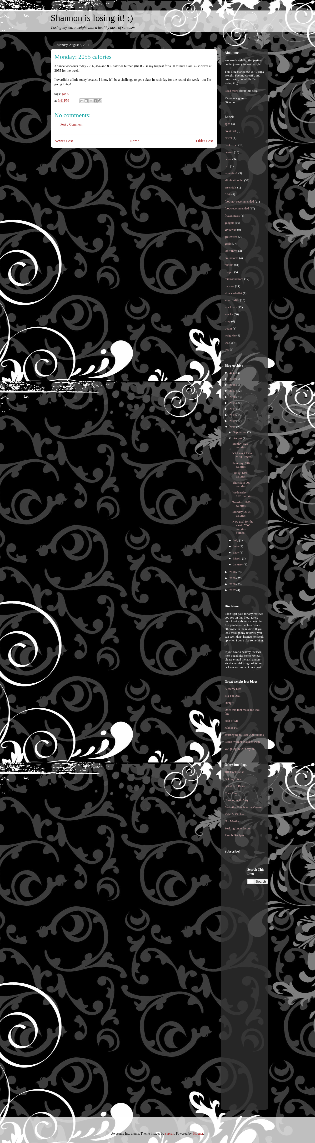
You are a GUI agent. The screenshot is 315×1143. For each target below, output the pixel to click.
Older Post (204, 141)
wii (227, 342)
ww (227, 349)
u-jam (228, 328)
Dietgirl (229, 703)
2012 (233, 421)
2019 (233, 379)
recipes (229, 272)
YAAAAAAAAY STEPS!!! (242, 455)
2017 (233, 390)
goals (65, 94)
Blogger (198, 1133)
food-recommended (237, 208)
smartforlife (232, 300)
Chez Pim (231, 793)
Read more (231, 90)
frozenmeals (232, 215)
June (236, 546)
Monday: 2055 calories (241, 513)
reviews (229, 286)
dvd (227, 166)
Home (134, 141)
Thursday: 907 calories (241, 484)
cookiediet (231, 145)
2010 (233, 572)
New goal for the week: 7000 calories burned (242, 527)
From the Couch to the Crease (243, 807)
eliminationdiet (234, 180)
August (238, 438)
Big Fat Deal (232, 695)
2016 (233, 397)
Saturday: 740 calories (241, 465)
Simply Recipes (234, 835)
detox (228, 159)
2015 (233, 403)
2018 (233, 384)
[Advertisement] (244, 939)
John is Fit (231, 727)
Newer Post (64, 141)
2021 (233, 372)
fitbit (228, 194)
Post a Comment (71, 124)
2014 (233, 409)
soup (228, 321)
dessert (229, 152)
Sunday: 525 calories (240, 445)
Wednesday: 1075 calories (242, 494)
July (236, 540)
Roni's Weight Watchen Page (242, 741)
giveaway (231, 229)
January (238, 564)
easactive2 (231, 173)
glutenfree (231, 237)
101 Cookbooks (234, 772)
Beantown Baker (235, 786)
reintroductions (234, 279)
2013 (233, 415)
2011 (233, 427)
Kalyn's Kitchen (235, 814)
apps (227, 124)
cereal (228, 138)
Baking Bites (233, 779)
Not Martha (232, 821)
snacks (229, 314)
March (237, 558)
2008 (233, 584)
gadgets (229, 222)
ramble (229, 265)
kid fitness (231, 251)
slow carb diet (233, 293)
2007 (233, 590)
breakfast (230, 131)
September (240, 432)
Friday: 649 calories (239, 474)
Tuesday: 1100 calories (241, 504)
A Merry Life (233, 689)
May (236, 552)
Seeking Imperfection (238, 828)
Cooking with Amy (237, 800)
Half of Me (232, 720)
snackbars (231, 307)
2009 (233, 578)
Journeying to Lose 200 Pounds (244, 735)
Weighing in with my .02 (240, 749)
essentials (231, 187)
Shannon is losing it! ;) (92, 18)
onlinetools (232, 258)
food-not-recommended (239, 201)
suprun (169, 1133)
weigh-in (230, 335)
